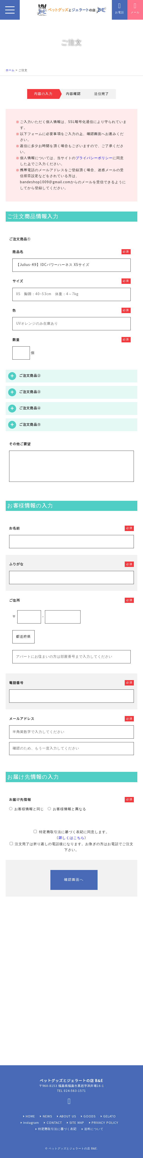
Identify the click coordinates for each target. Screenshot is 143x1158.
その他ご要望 (20, 444)
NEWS (47, 1116)
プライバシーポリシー (94, 158)
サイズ (17, 281)
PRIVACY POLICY (105, 1123)
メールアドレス (21, 719)
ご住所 (14, 600)
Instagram (31, 1123)
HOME (30, 1116)
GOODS (89, 1116)
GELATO (109, 1116)
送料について (93, 1129)
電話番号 (16, 683)
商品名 (17, 252)
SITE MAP (76, 1123)
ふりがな (16, 564)
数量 (16, 340)
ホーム (10, 70)
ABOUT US (68, 1116)
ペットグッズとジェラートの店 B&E (73, 1148)
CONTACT (54, 1123)
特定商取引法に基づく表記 (57, 1129)
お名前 (14, 528)
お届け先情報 (20, 800)
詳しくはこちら (71, 838)
